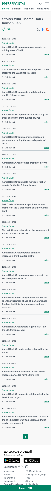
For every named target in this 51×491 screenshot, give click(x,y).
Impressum (9, 471)
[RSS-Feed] (47, 29)
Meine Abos (43, 9)
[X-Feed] (38, 29)
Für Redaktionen (33, 471)
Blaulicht (16, 9)
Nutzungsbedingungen (36, 474)
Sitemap (29, 481)
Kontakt (7, 474)
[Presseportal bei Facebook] (18, 467)
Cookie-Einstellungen (14, 484)
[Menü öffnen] (47, 4)
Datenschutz (10, 481)
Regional (29, 9)
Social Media (31, 484)
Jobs (27, 478)
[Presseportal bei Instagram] (26, 466)
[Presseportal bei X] (22, 467)
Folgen (25, 488)
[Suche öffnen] (40, 4)
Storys (5, 9)
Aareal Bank (8, 43)
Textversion (9, 478)
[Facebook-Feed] (43, 29)
